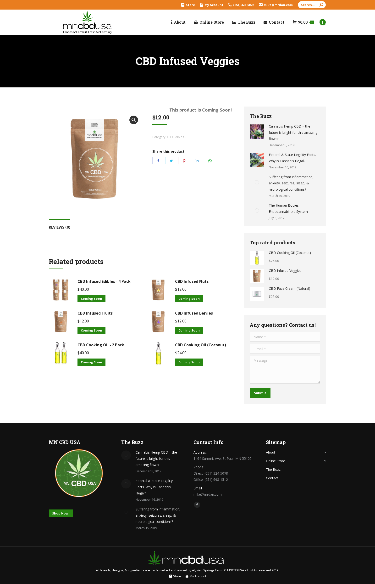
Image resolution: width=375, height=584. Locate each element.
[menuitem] (188, 5)
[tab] (59, 224)
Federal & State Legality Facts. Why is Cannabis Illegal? (292, 157)
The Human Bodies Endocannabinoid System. (289, 208)
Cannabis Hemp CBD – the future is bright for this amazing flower (293, 132)
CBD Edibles (175, 137)
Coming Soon (91, 298)
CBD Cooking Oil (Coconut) (200, 345)
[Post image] (257, 131)
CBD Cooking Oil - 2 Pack (100, 345)
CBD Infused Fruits (95, 313)
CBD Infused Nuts (192, 281)
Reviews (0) (59, 227)
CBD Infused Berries (194, 313)
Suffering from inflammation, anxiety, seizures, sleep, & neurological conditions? (291, 183)
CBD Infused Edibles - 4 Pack (104, 281)
